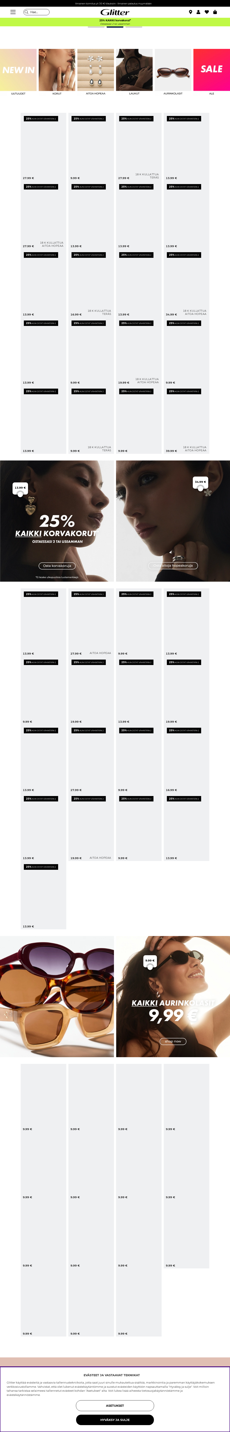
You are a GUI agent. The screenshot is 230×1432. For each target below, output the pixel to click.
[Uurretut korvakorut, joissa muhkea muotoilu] (139, 827)
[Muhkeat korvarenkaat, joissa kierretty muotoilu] (43, 690)
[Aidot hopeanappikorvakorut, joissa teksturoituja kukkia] (91, 827)
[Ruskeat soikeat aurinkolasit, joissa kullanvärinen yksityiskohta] (43, 1098)
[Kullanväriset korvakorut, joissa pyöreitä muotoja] (139, 283)
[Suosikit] (209, 12)
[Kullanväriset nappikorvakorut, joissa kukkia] (186, 351)
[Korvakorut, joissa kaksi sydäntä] (186, 759)
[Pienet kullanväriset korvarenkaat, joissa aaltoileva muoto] (91, 351)
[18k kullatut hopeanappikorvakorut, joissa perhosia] (139, 351)
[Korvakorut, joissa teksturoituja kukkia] (186, 622)
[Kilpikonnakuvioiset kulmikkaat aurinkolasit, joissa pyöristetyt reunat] (186, 1098)
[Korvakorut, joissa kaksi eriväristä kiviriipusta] (91, 215)
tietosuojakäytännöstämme (161, 1390)
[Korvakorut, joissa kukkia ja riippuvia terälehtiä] (91, 759)
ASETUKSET (115, 1406)
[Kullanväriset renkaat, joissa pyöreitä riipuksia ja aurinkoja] (139, 215)
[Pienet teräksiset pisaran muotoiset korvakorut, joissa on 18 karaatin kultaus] (139, 147)
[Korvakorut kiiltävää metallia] (186, 827)
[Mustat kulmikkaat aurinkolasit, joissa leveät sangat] (43, 1302)
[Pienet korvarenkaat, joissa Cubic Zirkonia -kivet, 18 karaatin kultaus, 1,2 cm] (43, 215)
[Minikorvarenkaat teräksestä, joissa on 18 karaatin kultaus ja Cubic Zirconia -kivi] (91, 283)
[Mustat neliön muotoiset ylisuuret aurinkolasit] (43, 1166)
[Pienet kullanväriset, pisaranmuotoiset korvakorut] (139, 419)
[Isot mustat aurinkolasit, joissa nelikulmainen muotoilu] (91, 1166)
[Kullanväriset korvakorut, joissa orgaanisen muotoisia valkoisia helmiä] (43, 147)
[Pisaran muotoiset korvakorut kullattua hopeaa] (186, 419)
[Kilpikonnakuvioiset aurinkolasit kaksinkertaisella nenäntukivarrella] (139, 1166)
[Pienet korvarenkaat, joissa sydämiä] (139, 759)
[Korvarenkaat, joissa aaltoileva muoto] (43, 622)
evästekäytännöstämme (23, 1394)
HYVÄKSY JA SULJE (115, 1420)
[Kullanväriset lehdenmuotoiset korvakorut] (43, 351)
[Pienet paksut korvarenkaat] (139, 690)
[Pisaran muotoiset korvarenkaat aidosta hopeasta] (91, 622)
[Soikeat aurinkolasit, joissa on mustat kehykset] (186, 1234)
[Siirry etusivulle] (115, 12)
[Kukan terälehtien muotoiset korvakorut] (91, 690)
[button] (201, 12)
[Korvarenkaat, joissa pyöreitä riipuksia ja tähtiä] (43, 759)
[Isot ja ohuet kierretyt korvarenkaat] (91, 147)
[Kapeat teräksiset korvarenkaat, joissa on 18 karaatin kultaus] (91, 419)
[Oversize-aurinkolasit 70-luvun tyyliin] (186, 1166)
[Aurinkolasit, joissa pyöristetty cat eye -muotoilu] (43, 1234)
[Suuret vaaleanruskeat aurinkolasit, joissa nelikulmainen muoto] (139, 1302)
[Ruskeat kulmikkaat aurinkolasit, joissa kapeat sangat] (91, 1302)
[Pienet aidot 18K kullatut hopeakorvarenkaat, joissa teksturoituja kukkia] (186, 283)
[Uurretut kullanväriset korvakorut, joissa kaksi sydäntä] (186, 215)
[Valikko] (13, 12)
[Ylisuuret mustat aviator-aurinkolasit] (139, 1098)
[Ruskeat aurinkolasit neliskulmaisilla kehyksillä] (139, 1234)
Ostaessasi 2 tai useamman (115, 24)
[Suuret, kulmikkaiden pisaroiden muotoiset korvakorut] (186, 690)
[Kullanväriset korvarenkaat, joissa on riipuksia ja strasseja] (43, 283)
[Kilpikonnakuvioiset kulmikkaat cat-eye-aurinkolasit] (91, 1234)
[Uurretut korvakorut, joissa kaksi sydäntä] (43, 827)
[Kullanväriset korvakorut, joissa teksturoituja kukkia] (43, 419)
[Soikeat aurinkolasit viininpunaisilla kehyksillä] (91, 1098)
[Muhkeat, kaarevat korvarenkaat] (43, 895)
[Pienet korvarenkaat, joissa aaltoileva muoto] (139, 622)
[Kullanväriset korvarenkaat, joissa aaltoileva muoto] (186, 147)
